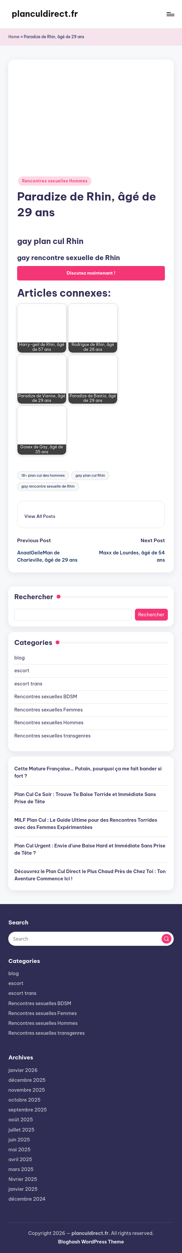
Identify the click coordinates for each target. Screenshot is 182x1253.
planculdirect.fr (45, 14)
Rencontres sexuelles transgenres (52, 736)
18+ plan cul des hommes (43, 475)
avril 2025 (20, 1159)
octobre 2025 (24, 1100)
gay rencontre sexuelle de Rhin (48, 486)
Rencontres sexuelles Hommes (55, 180)
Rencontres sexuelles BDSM (45, 697)
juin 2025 (19, 1140)
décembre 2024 (26, 1199)
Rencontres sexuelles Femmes (48, 710)
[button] (39, 516)
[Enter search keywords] (90, 939)
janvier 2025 (23, 1189)
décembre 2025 (26, 1080)
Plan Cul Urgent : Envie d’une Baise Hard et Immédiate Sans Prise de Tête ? (89, 849)
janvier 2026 (23, 1070)
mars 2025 (20, 1169)
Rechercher (33, 597)
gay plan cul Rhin (90, 475)
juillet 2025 (21, 1130)
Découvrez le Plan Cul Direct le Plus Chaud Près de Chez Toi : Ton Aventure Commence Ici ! (90, 875)
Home (13, 36)
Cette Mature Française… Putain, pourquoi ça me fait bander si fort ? (88, 772)
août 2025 (20, 1120)
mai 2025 (19, 1150)
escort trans (28, 684)
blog (19, 658)
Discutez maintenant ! (90, 273)
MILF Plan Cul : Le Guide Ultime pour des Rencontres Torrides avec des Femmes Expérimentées (85, 823)
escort (21, 671)
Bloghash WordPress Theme (91, 1242)
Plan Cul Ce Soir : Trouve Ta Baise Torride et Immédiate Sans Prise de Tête (85, 798)
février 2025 (22, 1179)
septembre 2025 (27, 1110)
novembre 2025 (26, 1090)
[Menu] (170, 14)
